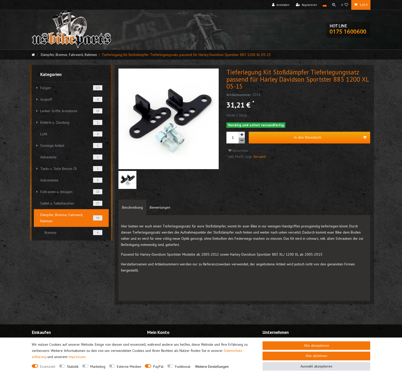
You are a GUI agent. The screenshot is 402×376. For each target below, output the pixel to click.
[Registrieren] (305, 5)
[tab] (132, 207)
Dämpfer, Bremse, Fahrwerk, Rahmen (68, 54)
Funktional (182, 366)
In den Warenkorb (330, 137)
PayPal (158, 366)
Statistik (72, 366)
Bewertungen (160, 207)
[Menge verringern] (242, 141)
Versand (259, 156)
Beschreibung (132, 207)
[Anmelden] (279, 5)
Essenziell (47, 366)
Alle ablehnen (316, 355)
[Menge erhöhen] (242, 135)
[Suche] (333, 5)
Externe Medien (129, 366)
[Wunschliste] (345, 5)
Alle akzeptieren (316, 345)
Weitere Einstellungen (212, 366)
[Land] (323, 5)
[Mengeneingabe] (232, 137)
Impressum (76, 356)
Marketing (97, 366)
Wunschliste (238, 150)
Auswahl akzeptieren (316, 366)
